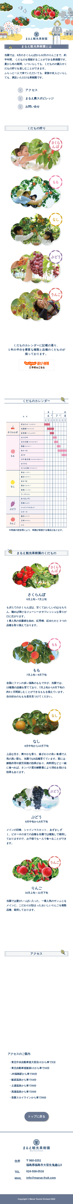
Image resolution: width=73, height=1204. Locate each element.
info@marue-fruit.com (41, 1177)
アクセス (31, 90)
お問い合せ (32, 106)
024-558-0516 (35, 1171)
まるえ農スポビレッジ (39, 98)
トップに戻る (36, 1116)
